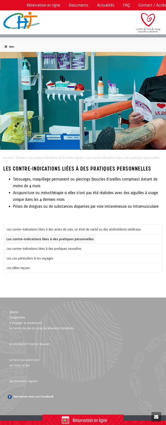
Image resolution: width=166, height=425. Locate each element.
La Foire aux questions (25, 360)
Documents (78, 5)
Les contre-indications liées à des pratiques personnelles (50, 239)
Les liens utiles (20, 365)
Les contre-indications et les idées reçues (56, 158)
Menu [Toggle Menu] (9, 46)
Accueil (8, 158)
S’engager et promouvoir (26, 323)
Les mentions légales (24, 381)
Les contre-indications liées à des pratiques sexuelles (43, 248)
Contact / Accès (152, 5)
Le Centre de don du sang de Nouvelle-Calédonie (42, 328)
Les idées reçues (18, 268)
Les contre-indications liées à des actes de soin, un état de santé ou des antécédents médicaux (73, 229)
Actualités (105, 5)
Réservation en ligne (43, 5)
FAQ (126, 5)
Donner (20, 158)
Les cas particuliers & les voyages (29, 258)
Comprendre (17, 317)
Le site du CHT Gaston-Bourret (30, 344)
